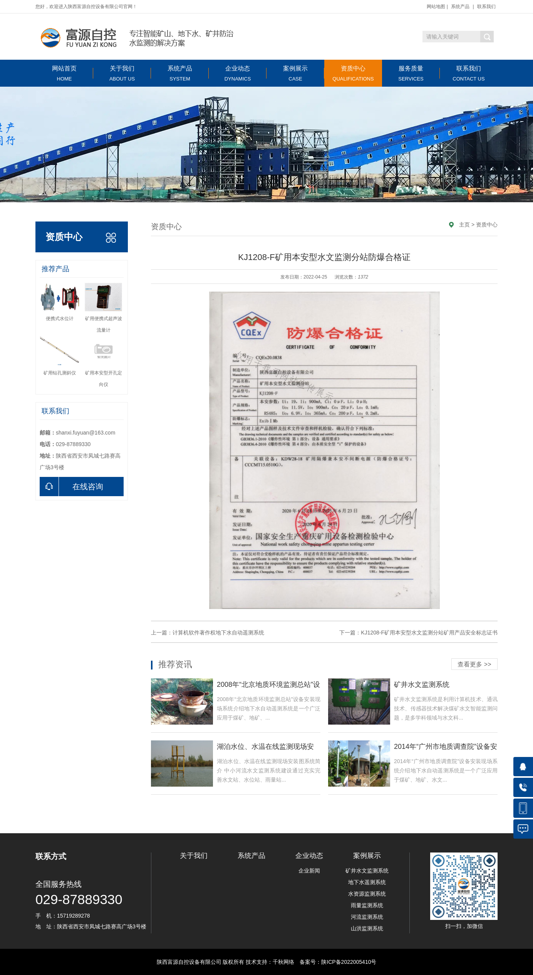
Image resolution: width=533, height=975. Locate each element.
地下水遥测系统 (367, 882)
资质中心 (353, 73)
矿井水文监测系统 (367, 870)
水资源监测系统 (367, 893)
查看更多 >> (474, 664)
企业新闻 (309, 870)
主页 (464, 225)
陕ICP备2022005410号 (348, 962)
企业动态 (237, 73)
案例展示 (295, 73)
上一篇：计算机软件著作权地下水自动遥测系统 (207, 632)
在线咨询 (71, 486)
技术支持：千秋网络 (270, 962)
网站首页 (64, 73)
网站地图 (436, 6)
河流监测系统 (367, 917)
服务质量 (411, 73)
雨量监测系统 (367, 905)
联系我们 (486, 6)
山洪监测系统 (367, 928)
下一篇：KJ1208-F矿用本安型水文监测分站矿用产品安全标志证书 (418, 632)
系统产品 (460, 6)
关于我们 (122, 73)
